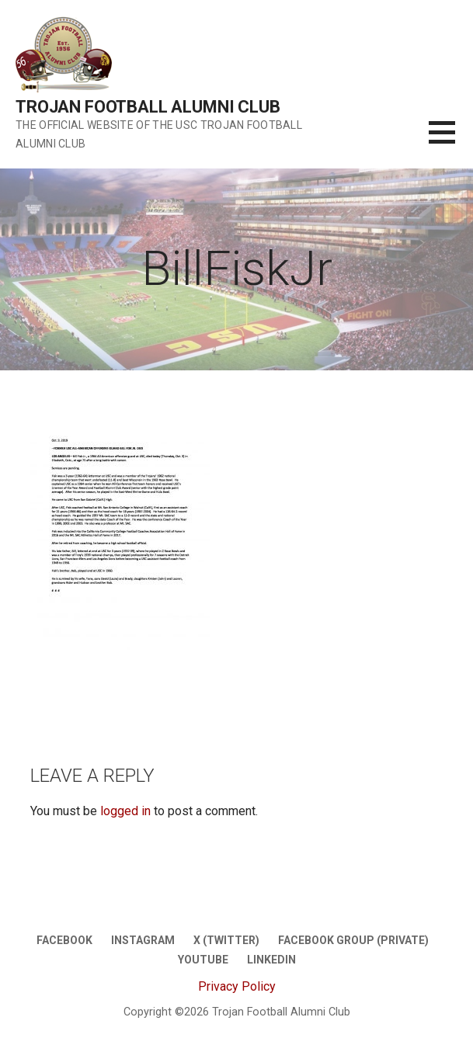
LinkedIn (271, 959)
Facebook (64, 940)
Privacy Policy (237, 986)
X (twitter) (226, 940)
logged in (125, 811)
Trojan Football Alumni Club (148, 106)
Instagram (143, 940)
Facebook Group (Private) (353, 940)
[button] (451, 142)
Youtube (203, 959)
